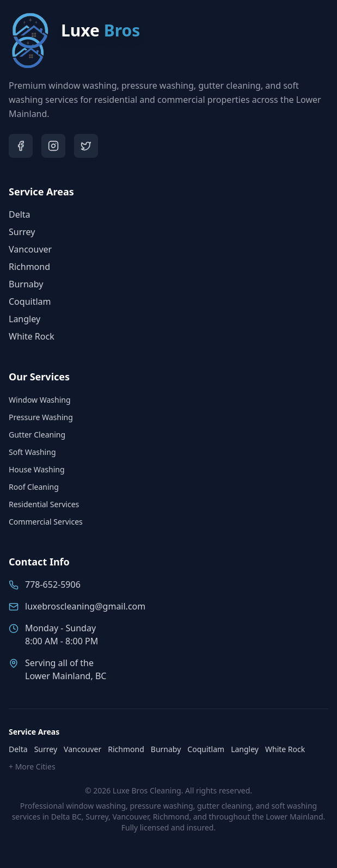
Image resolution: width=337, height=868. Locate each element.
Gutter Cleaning (37, 434)
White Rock (31, 336)
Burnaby (26, 284)
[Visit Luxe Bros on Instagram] (53, 146)
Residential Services (44, 504)
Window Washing (40, 400)
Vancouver (30, 249)
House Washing (37, 469)
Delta (19, 214)
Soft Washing (32, 452)
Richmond (29, 267)
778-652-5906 (53, 584)
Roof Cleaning (34, 487)
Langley (24, 319)
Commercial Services (46, 521)
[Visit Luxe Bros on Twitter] (86, 146)
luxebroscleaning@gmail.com (85, 606)
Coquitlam (30, 301)
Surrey (22, 232)
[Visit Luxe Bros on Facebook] (21, 146)
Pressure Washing (41, 417)
